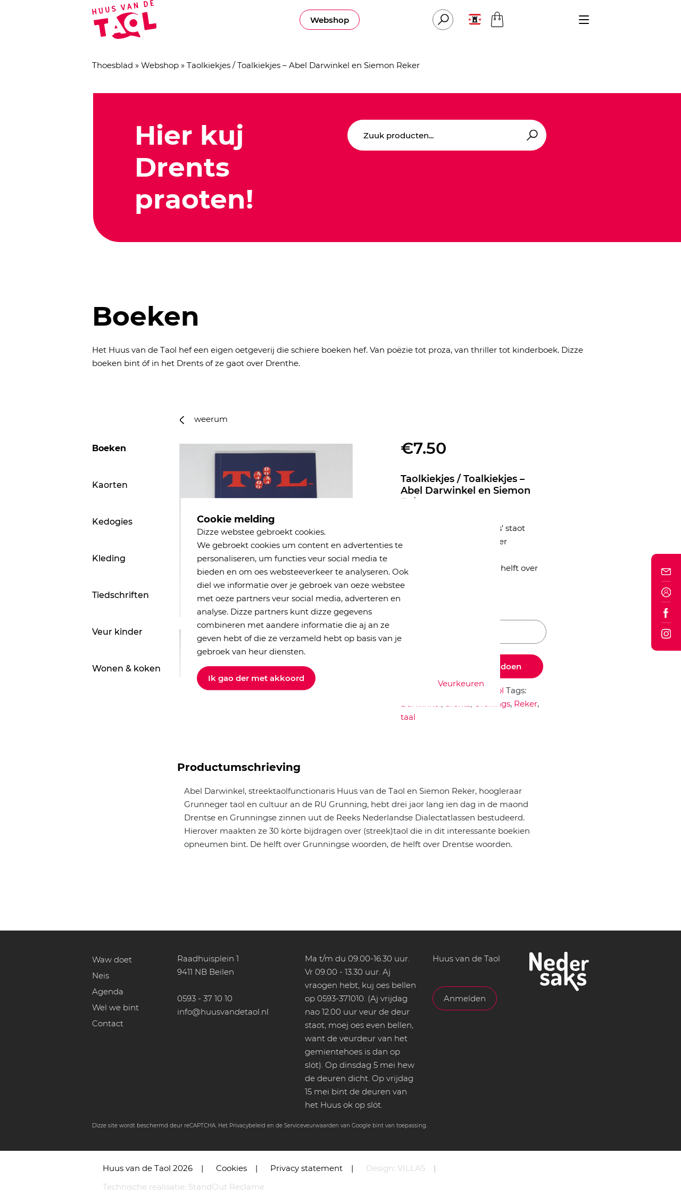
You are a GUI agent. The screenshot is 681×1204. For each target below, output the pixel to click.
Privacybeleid (247, 1125)
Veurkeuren (461, 683)
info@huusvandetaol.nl (223, 1012)
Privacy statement (306, 1168)
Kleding (109, 558)
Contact (107, 1023)
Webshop (329, 20)
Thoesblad (112, 65)
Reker (525, 704)
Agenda (107, 991)
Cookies (231, 1168)
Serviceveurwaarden (311, 1125)
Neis (100, 975)
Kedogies (112, 522)
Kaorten (110, 485)
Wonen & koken (126, 668)
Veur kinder (117, 632)
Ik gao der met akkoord (256, 678)
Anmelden (465, 998)
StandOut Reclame (226, 1187)
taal (408, 717)
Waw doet (112, 959)
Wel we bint (115, 1007)
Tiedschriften (120, 595)
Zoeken (530, 135)
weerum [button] (204, 419)
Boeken (109, 448)
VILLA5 (411, 1168)
